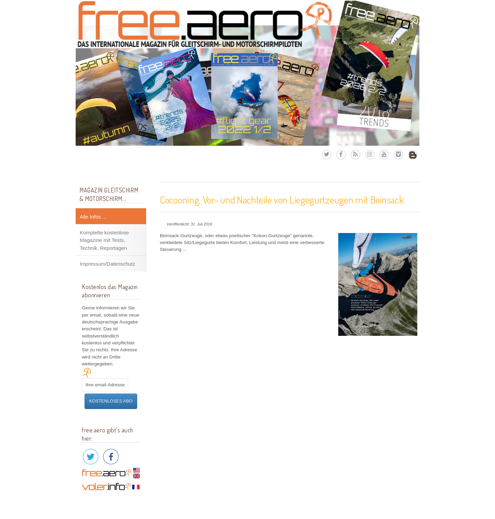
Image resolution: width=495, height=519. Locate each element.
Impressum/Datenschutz (107, 264)
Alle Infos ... (93, 217)
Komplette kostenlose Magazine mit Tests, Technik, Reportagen (104, 240)
